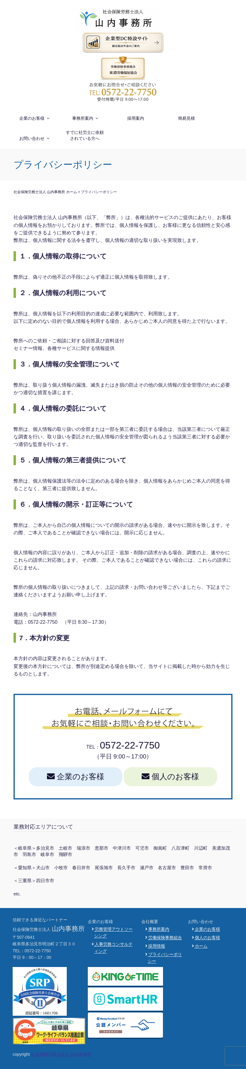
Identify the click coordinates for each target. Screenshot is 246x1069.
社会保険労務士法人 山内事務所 (61, 1054)
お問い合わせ (34, 138)
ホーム (201, 946)
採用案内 (135, 118)
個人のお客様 (170, 776)
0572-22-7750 (130, 745)
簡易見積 (186, 118)
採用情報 (156, 946)
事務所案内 (85, 118)
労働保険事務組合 (165, 937)
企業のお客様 (34, 118)
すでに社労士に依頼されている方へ (85, 135)
